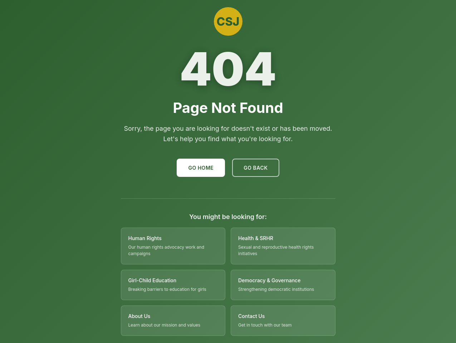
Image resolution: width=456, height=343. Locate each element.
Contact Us (251, 316)
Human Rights (145, 238)
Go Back (256, 168)
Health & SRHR (255, 238)
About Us (139, 316)
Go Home (201, 168)
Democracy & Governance (269, 280)
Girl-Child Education (152, 280)
